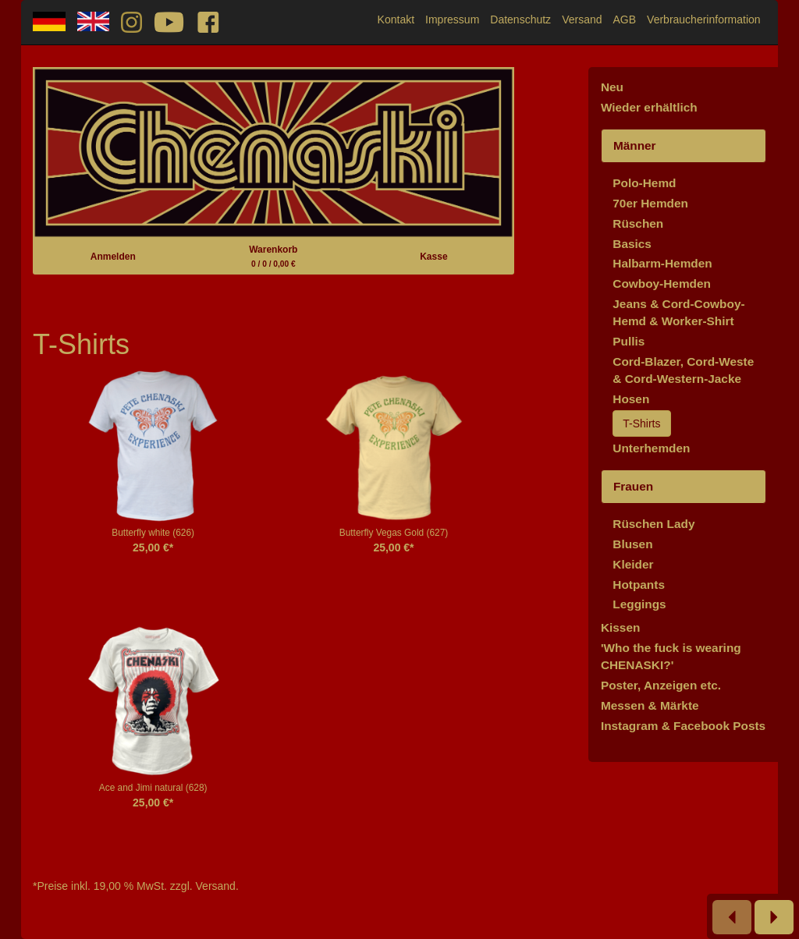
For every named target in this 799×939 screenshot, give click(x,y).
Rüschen (638, 223)
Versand (582, 19)
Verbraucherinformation (704, 19)
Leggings (639, 604)
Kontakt (396, 19)
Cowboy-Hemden (662, 283)
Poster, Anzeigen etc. (661, 685)
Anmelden (113, 256)
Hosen (631, 399)
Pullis (629, 341)
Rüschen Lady (653, 523)
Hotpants (639, 584)
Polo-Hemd (644, 183)
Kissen (620, 627)
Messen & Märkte (650, 705)
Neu (612, 87)
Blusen (632, 544)
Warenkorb (273, 256)
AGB (625, 19)
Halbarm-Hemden (662, 263)
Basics (632, 243)
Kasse (433, 256)
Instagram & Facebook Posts (683, 725)
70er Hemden (650, 203)
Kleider (633, 564)
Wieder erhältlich (649, 107)
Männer (634, 145)
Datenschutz (520, 19)
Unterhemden (651, 448)
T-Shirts (641, 423)
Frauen (633, 486)
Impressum (452, 19)
